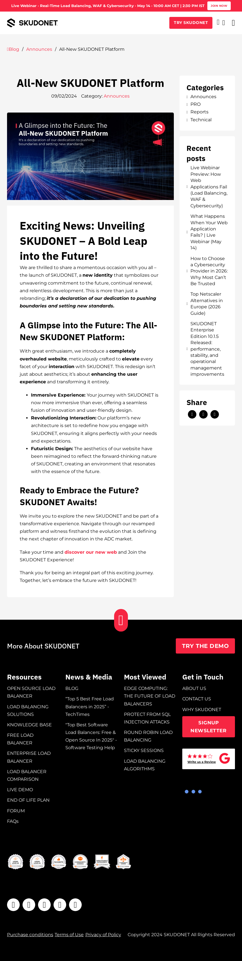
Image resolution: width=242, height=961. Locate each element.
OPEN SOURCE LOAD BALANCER (31, 692)
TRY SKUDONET (191, 22)
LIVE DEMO (20, 789)
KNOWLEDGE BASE (29, 724)
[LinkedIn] (203, 414)
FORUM (16, 810)
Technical (199, 119)
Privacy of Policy (103, 934)
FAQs (13, 821)
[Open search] (223, 23)
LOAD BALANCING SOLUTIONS (27, 710)
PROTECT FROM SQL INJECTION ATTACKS (147, 718)
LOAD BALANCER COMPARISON (26, 775)
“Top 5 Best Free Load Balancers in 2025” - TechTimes (89, 706)
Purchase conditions (30, 934)
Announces (39, 49)
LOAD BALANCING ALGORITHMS (144, 764)
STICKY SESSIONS (144, 750)
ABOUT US (194, 688)
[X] (192, 414)
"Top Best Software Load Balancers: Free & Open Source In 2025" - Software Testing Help (91, 736)
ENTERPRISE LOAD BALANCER (29, 757)
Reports (198, 112)
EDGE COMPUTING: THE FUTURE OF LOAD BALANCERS (149, 696)
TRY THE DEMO (205, 646)
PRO (194, 104)
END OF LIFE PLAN (28, 800)
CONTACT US (196, 698)
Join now (219, 6)
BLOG (71, 688)
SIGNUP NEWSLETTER (208, 727)
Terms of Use (69, 934)
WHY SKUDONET (201, 709)
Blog (13, 49)
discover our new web (91, 552)
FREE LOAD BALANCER (20, 739)
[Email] (214, 414)
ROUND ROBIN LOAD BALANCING (148, 736)
